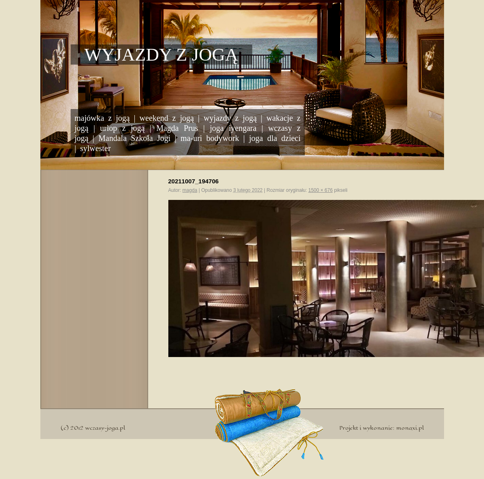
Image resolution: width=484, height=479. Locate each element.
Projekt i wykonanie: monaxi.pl (381, 428)
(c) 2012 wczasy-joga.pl (93, 428)
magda (189, 190)
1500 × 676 (320, 190)
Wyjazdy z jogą (161, 54)
